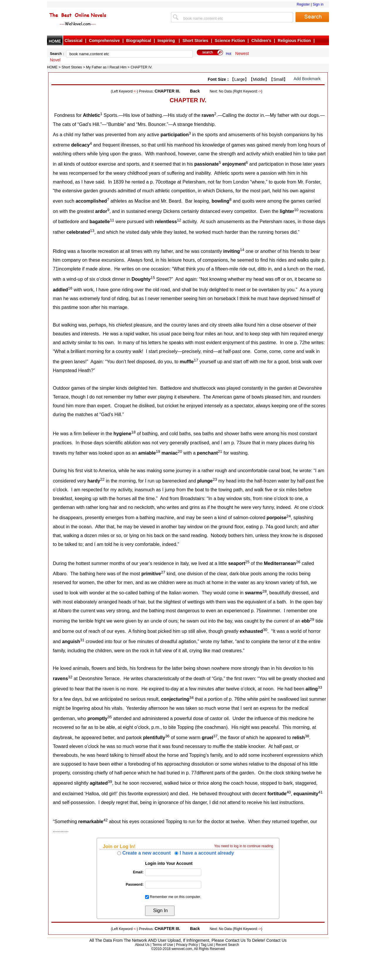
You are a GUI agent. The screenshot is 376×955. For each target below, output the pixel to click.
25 (247, 562)
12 (179, 220)
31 (82, 640)
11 (112, 220)
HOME (55, 41)
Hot (228, 54)
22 (102, 479)
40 (288, 792)
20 (180, 451)
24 (288, 516)
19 (158, 451)
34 (191, 697)
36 (167, 736)
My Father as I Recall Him (106, 67)
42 (105, 820)
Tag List (207, 945)
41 (320, 792)
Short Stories (195, 40)
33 (320, 687)
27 (163, 572)
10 (296, 210)
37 (215, 736)
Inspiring (166, 40)
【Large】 (239, 79)
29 (312, 619)
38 (307, 736)
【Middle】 (259, 79)
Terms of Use (162, 945)
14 (242, 250)
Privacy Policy (187, 945)
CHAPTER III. (167, 91)
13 (92, 230)
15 (153, 277)
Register (303, 4)
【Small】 (278, 79)
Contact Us (276, 940)
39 (110, 781)
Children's (261, 40)
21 (220, 451)
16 (70, 288)
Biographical (138, 40)
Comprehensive (104, 40)
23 (215, 479)
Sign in (318, 4)
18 (133, 432)
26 (298, 562)
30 (265, 630)
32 (70, 677)
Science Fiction (230, 40)
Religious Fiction (294, 40)
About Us (142, 945)
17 (196, 360)
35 (110, 717)
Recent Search (227, 945)
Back (195, 91)
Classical (74, 40)
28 (264, 591)
